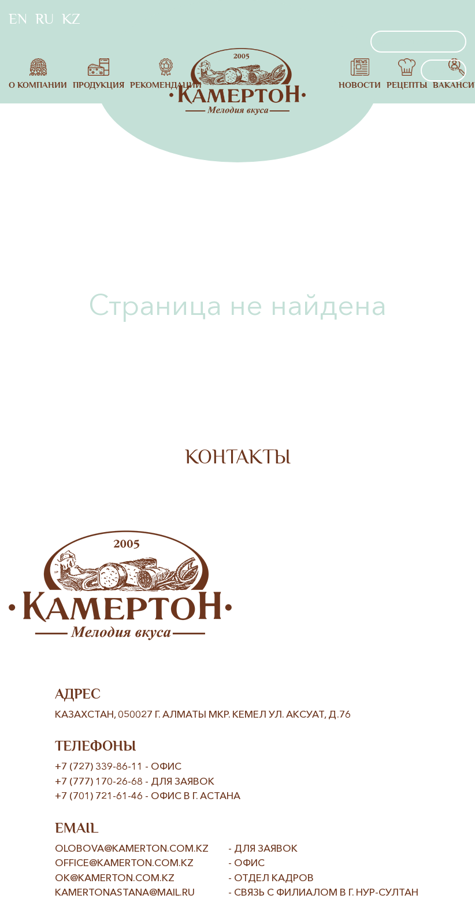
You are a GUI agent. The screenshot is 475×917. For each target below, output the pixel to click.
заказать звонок (418, 41)
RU (44, 19)
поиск (443, 70)
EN (18, 19)
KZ (71, 19)
